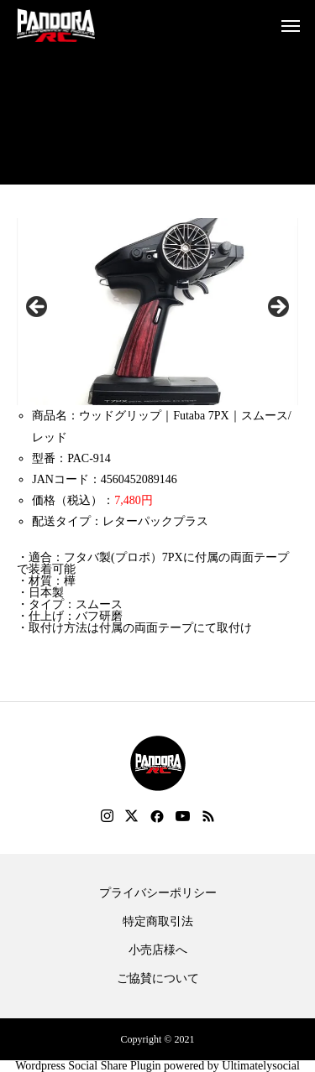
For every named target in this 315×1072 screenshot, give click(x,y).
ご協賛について (158, 979)
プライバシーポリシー (158, 893)
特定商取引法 (158, 922)
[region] (157, 311)
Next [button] (277, 307)
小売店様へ (158, 950)
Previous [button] (37, 307)
